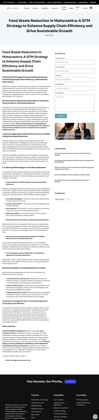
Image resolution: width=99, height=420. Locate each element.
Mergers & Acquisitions (26, 316)
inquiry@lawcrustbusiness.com (21, 332)
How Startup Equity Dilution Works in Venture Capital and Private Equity (82, 160)
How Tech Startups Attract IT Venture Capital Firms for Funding (82, 151)
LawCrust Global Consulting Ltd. (14, 305)
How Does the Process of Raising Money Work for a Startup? (81, 186)
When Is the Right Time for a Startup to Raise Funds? (82, 178)
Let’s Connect (70, 353)
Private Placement (42, 316)
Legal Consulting (36, 307)
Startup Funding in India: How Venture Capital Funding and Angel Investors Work (83, 169)
